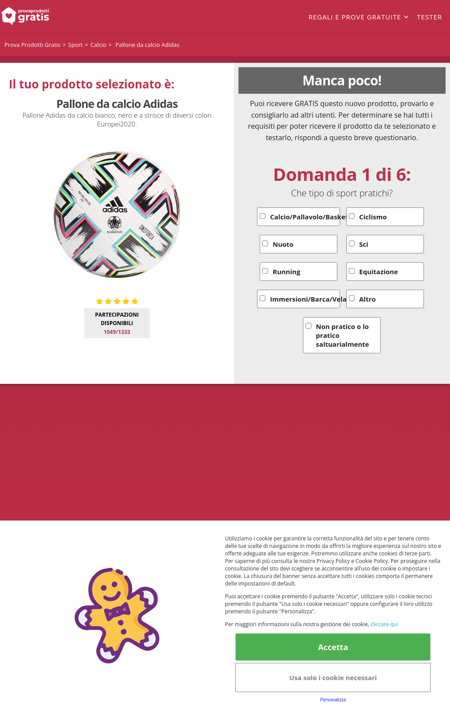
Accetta (333, 647)
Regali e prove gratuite (354, 16)
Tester (429, 16)
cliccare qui (384, 624)
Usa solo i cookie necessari (333, 677)
